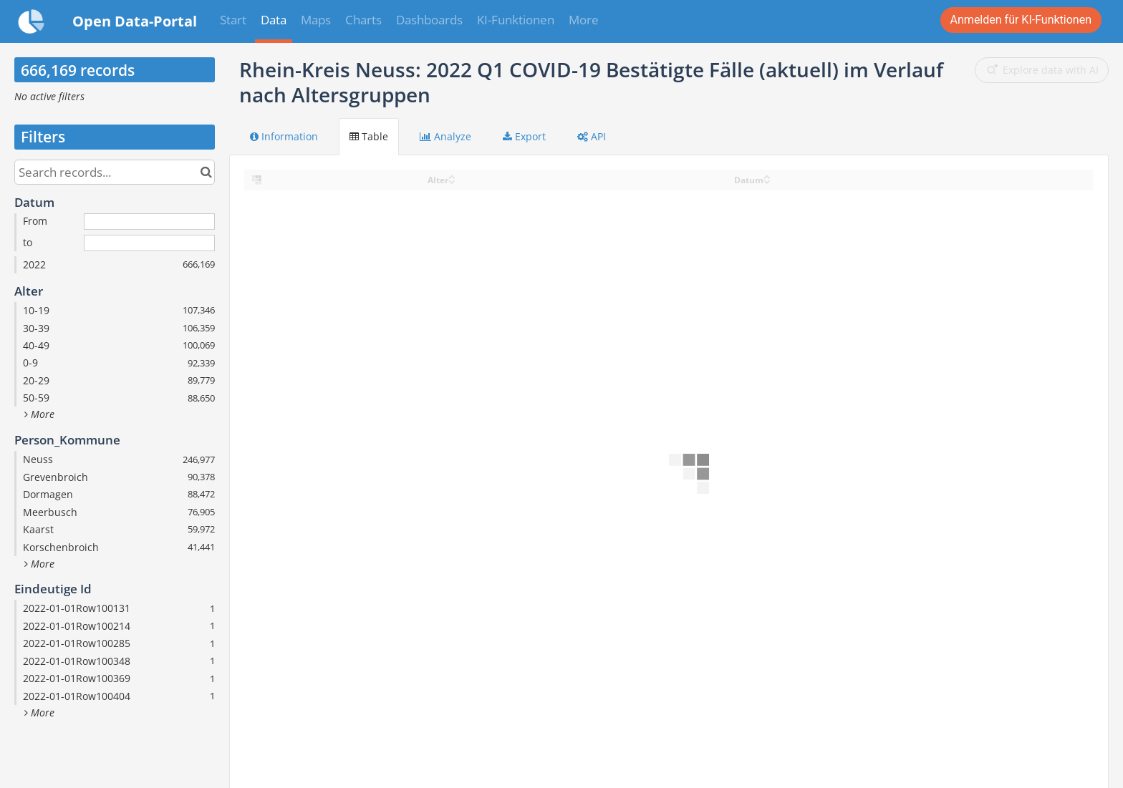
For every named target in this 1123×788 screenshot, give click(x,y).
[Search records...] (114, 172)
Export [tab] (524, 136)
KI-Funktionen (515, 19)
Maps (316, 19)
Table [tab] (369, 136)
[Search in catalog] (206, 172)
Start (233, 19)
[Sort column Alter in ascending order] (452, 175)
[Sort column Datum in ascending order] (767, 175)
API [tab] (591, 136)
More (584, 19)
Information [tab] (284, 136)
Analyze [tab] (445, 136)
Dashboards (429, 19)
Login (1021, 20)
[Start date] (149, 221)
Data (273, 19)
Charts (363, 19)
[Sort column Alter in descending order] (452, 180)
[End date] (149, 243)
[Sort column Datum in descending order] (767, 180)
